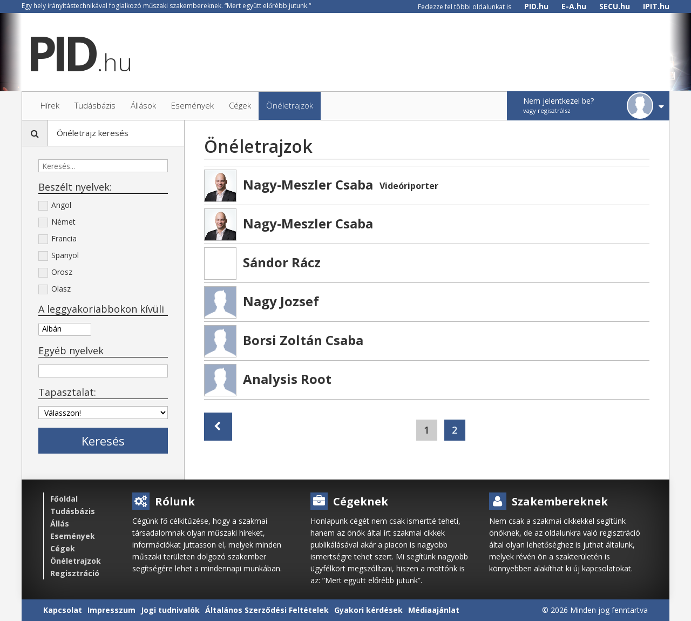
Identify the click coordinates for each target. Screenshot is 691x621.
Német (57, 222)
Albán (64, 328)
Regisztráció (74, 573)
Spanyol (58, 256)
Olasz (54, 289)
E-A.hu (573, 6)
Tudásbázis (72, 511)
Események (72, 536)
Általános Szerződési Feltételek (267, 610)
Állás (59, 523)
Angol (54, 206)
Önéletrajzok (75, 561)
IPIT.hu (656, 6)
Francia (57, 239)
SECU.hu (614, 6)
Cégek (62, 548)
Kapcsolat (62, 610)
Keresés (103, 441)
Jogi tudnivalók (170, 610)
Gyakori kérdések (368, 610)
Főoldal (64, 499)
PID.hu (536, 6)
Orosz (55, 273)
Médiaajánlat (433, 610)
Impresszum (111, 610)
